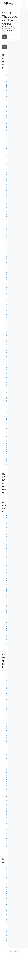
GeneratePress (14, 951)
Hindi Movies (6, 768)
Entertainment (6, 699)
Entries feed (6, 885)
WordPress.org (6, 931)
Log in (6, 870)
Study (6, 827)
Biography (6, 678)
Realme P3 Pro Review (6, 87)
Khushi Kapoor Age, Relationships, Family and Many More (6, 148)
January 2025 (6, 547)
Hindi (6, 752)
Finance (6, 718)
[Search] (4, 37)
